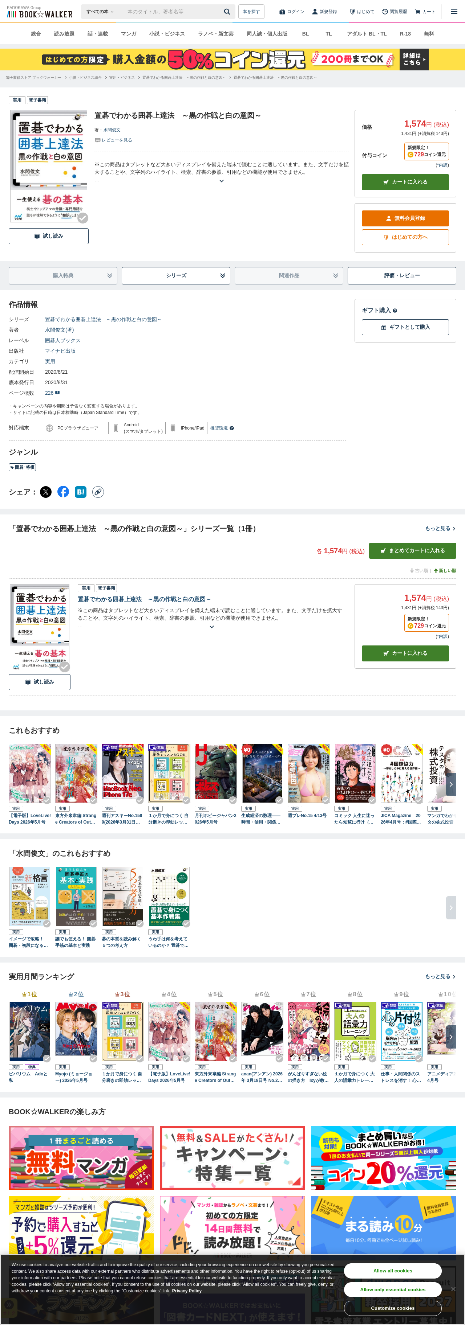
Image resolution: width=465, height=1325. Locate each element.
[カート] (425, 11)
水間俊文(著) (59, 330)
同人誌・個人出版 (267, 34)
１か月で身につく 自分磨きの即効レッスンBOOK (168, 819)
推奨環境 (222, 428)
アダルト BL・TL (367, 34)
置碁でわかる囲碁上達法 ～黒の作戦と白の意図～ (103, 319)
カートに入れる (405, 182)
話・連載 (98, 34)
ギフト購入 (379, 310)
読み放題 (64, 34)
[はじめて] (362, 11)
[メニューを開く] (454, 12)
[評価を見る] (113, 139)
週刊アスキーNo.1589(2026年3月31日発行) (122, 819)
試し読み (48, 236)
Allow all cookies (392, 1270)
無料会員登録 (405, 218)
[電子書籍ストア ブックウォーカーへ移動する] (33, 77)
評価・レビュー (402, 275)
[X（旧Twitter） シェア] (46, 492)
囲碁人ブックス (63, 340)
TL (329, 34)
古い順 (418, 571)
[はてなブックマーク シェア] (81, 492)
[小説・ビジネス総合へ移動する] (85, 77)
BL (305, 34)
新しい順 (444, 571)
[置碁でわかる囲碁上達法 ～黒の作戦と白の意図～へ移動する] (184, 77)
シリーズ (196, 275)
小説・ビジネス (167, 34)
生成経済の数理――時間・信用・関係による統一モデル (260, 819)
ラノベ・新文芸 (216, 34)
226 (52, 393)
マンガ (128, 34)
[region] (232, 1289)
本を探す (251, 11)
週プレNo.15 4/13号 (307, 815)
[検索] (228, 12)
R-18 (405, 34)
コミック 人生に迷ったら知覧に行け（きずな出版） (354, 819)
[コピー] (98, 492)
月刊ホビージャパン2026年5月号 (215, 819)
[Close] (453, 1289)
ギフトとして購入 (405, 327)
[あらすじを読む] (221, 172)
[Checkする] (83, 218)
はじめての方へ (405, 237)
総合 (36, 34)
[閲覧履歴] (394, 11)
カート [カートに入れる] (405, 653)
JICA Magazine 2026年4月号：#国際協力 (401, 819)
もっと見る (440, 528)
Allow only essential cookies (393, 1289)
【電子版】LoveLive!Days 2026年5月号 (30, 819)
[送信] (228, 12)
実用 (50, 361)
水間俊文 (112, 129)
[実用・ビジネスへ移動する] (122, 77)
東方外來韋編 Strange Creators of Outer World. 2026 (75, 819)
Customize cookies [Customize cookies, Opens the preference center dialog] (393, 1308)
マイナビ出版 (60, 351)
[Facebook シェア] (63, 492)
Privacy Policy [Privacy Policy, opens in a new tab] (187, 1290)
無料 (429, 34)
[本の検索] (102, 12)
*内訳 (442, 165)
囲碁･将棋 (22, 467)
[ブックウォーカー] (39, 11)
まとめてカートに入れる (412, 550)
